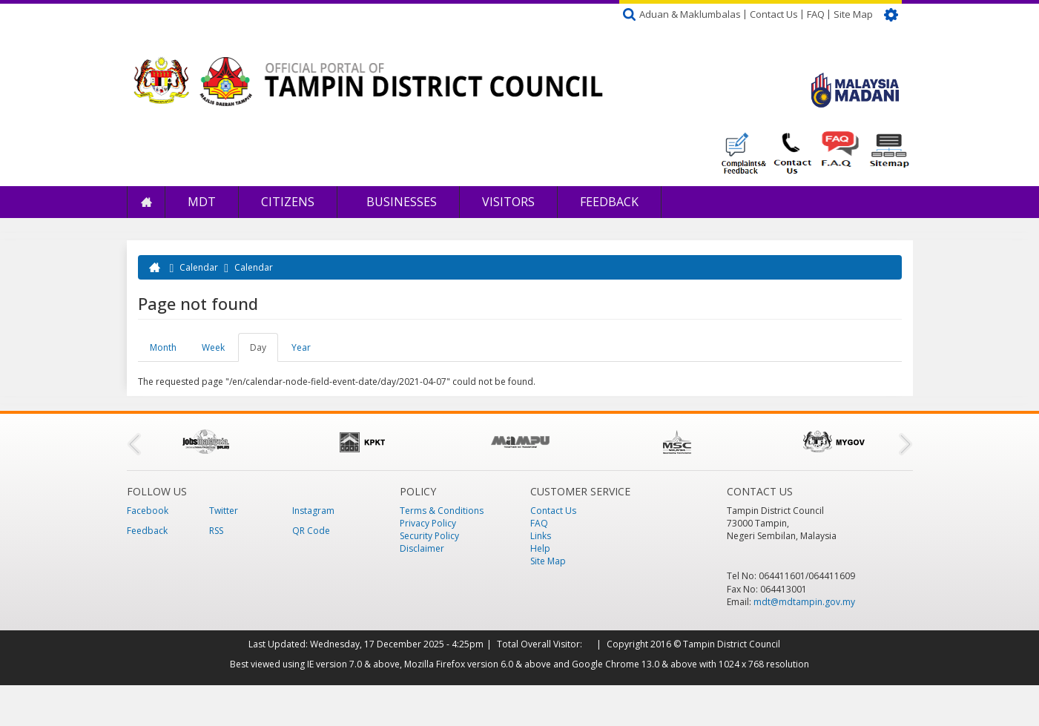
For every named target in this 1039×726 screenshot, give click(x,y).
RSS (216, 530)
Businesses (400, 202)
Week (213, 347)
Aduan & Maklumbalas (690, 14)
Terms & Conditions (442, 510)
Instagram (313, 510)
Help (540, 548)
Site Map (853, 14)
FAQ (816, 14)
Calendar (198, 267)
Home (146, 202)
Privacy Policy (428, 523)
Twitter (223, 510)
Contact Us (774, 14)
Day (264, 351)
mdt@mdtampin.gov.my (804, 601)
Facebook (147, 510)
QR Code (311, 530)
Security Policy (429, 535)
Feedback (609, 202)
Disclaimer (422, 548)
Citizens (287, 202)
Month (163, 347)
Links (540, 535)
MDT (202, 202)
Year (301, 347)
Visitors (508, 202)
